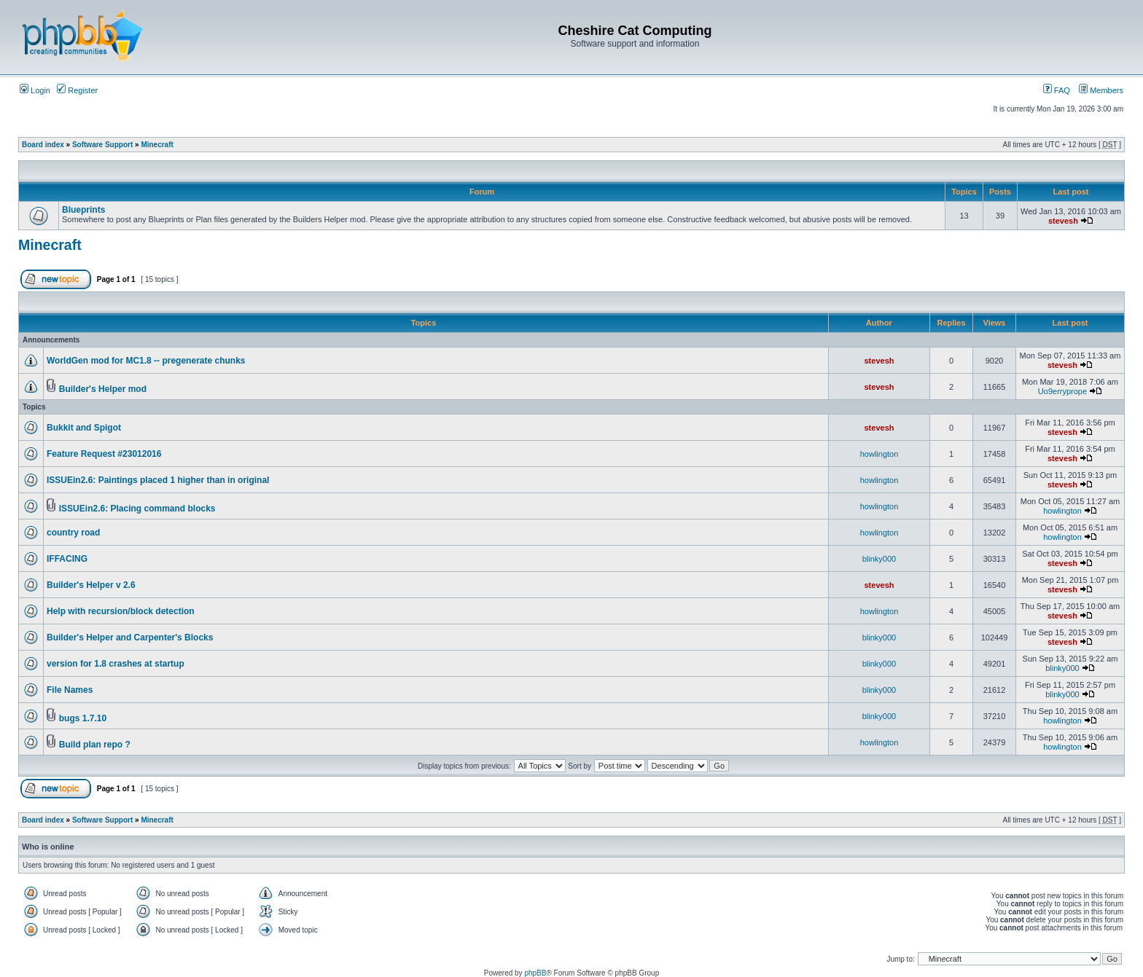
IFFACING (67, 559)
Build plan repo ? (94, 744)
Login (35, 90)
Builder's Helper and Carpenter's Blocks (130, 637)
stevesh (1063, 220)
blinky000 (879, 558)
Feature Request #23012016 (104, 454)
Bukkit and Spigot (84, 428)
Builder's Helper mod (103, 389)
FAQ (1056, 90)
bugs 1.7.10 (82, 718)
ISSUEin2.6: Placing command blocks (137, 508)
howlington (879, 454)
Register (77, 90)
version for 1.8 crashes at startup (115, 664)
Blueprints (83, 210)
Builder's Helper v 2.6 (91, 585)
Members (1101, 90)
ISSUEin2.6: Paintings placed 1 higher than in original (158, 480)
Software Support (102, 145)
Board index (43, 145)
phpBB (535, 973)
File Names (70, 690)
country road (73, 532)
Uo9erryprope (1062, 391)
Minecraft (157, 145)
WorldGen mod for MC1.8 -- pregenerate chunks (146, 361)
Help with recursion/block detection (121, 611)
